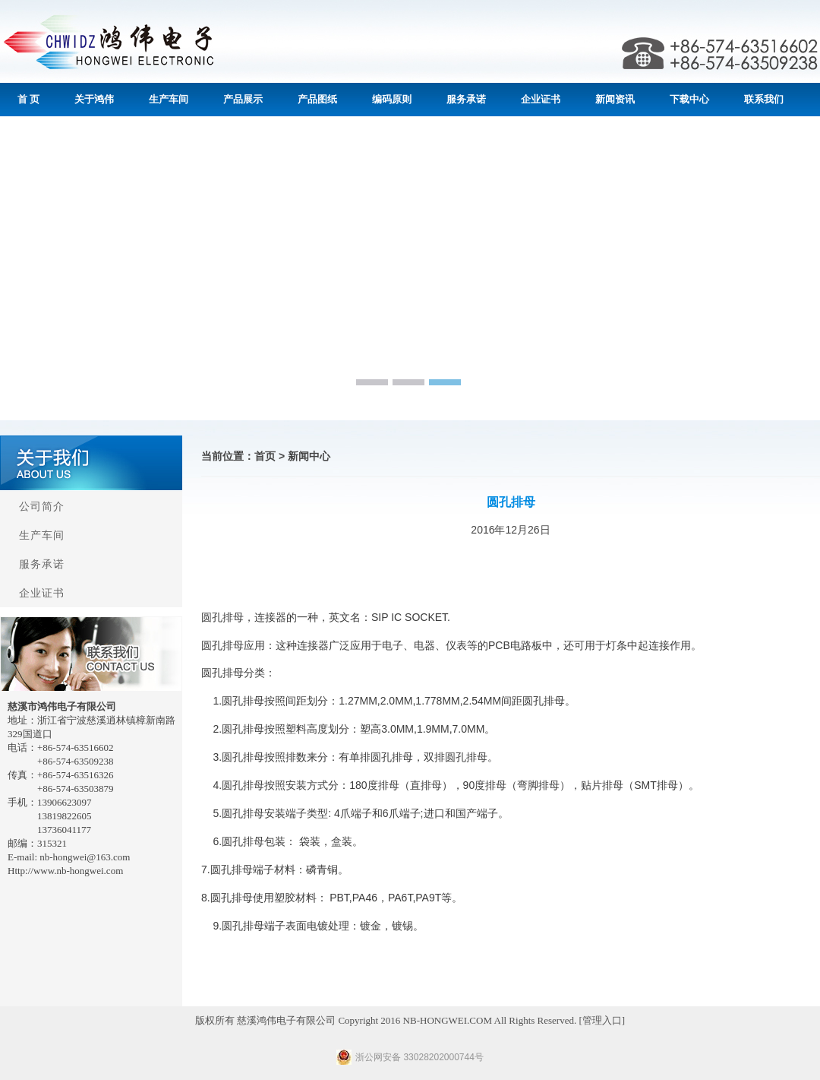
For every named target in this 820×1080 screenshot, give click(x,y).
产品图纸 (317, 99)
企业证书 (540, 99)
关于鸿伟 (94, 99)
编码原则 (392, 99)
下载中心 (689, 99)
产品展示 (243, 99)
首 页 (28, 99)
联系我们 (764, 99)
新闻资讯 (615, 99)
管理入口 (602, 1020)
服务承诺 (466, 99)
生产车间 (168, 99)
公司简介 (42, 506)
